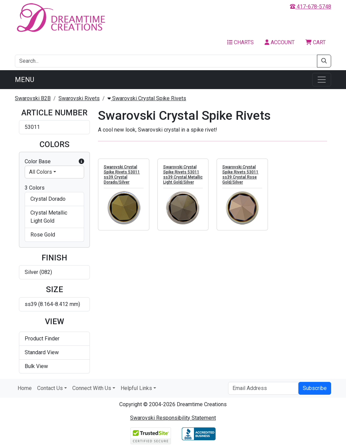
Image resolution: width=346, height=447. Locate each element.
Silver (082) (38, 272)
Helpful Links (136, 388)
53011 (32, 127)
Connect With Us (91, 388)
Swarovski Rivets (79, 98)
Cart (315, 42)
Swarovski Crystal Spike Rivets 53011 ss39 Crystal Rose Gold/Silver (240, 175)
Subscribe (315, 388)
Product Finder (42, 338)
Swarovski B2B (33, 98)
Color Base (54, 162)
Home (25, 388)
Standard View (42, 352)
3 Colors (35, 188)
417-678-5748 (310, 6)
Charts (240, 42)
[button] (81, 162)
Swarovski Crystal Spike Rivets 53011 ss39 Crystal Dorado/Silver (122, 175)
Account (280, 42)
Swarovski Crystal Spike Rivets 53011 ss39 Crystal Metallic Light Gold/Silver (183, 175)
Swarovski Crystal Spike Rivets (146, 98)
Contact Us (50, 388)
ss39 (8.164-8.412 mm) (52, 304)
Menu (24, 80)
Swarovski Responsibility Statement (173, 418)
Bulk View (36, 366)
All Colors (40, 172)
